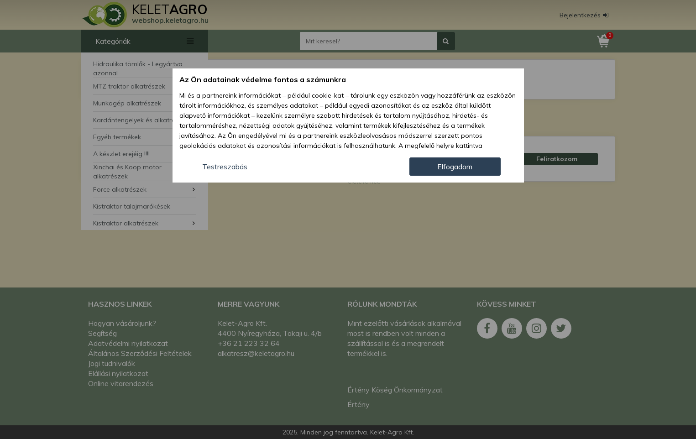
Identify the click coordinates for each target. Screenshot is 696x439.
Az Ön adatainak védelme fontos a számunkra (262, 79)
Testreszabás (224, 166)
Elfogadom (454, 166)
